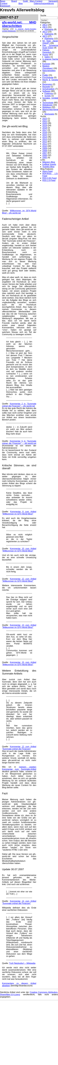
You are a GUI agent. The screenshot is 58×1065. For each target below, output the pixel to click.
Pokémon (48, 93)
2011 (44, 144)
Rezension (47, 84)
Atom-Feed (47, 171)
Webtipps (46, 107)
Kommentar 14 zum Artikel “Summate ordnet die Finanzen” (19, 902)
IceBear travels (49, 164)
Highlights (48, 29)
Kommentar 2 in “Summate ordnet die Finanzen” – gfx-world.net (19, 405)
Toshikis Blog (48, 167)
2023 (44, 119)
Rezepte (46, 87)
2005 (44, 157)
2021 (44, 121)
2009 (44, 148)
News (2, 1)
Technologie (47, 103)
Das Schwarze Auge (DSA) (50, 46)
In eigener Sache (22, 29)
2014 (44, 137)
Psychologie (47, 77)
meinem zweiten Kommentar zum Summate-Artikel (19, 768)
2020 (44, 123)
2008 (44, 151)
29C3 (44, 27)
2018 (44, 128)
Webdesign (12, 31)
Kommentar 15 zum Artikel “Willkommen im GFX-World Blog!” (19, 663)
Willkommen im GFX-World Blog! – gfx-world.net (19, 212)
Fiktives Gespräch (46, 51)
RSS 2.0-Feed (48, 180)
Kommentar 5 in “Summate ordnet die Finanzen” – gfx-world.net (19, 442)
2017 (44, 130)
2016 (44, 132)
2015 (44, 135)
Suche (43, 15)
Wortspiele (49, 114)
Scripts (47, 96)
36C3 (44, 36)
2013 (44, 139)
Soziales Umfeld (50, 98)
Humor (45, 55)
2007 (44, 153)
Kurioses (46, 64)
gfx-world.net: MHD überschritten (19, 24)
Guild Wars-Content (32, 1)
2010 (44, 146)
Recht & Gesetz (50, 80)
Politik (45, 75)
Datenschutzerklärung (44, 3)
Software (46, 91)
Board (14, 1)
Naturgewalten (49, 71)
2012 (44, 141)
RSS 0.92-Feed (49, 178)
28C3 (44, 25)
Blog (20, 3)
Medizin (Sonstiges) (47, 67)
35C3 (44, 32)
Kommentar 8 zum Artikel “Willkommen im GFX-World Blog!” (19, 513)
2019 (44, 125)
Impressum (5, 6)
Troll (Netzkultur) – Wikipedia (22, 963)
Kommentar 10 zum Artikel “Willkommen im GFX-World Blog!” (19, 549)
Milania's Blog (48, 162)
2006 (44, 155)
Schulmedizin (48, 89)
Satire (47, 57)
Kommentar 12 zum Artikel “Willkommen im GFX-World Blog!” (19, 580)
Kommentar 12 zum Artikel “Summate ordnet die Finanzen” (19, 748)
